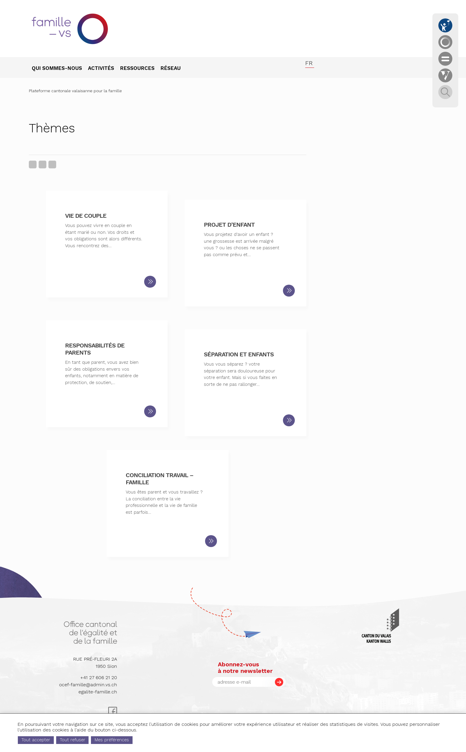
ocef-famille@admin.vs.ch (88, 684)
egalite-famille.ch (97, 692)
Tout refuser (97, 739)
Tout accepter (61, 739)
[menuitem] (60, 69)
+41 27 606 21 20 (98, 677)
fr (309, 63)
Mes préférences (137, 739)
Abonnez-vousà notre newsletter (245, 667)
